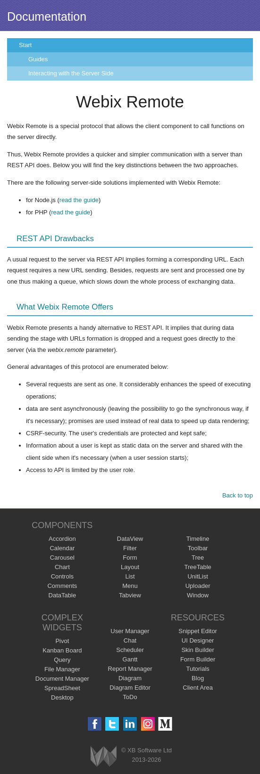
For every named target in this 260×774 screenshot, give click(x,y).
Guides (38, 59)
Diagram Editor (130, 687)
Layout (130, 566)
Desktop (62, 697)
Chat (130, 640)
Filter (130, 548)
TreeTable (197, 566)
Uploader (197, 585)
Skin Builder (197, 649)
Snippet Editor (197, 631)
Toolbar (198, 548)
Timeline (198, 538)
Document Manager (62, 678)
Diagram (130, 678)
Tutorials (197, 668)
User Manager (129, 631)
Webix (104, 756)
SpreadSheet (62, 688)
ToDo (130, 697)
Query (62, 659)
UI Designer (198, 640)
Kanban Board (62, 650)
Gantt (130, 659)
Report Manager (130, 668)
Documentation (46, 16)
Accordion (62, 538)
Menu (130, 585)
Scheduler (130, 649)
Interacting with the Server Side (71, 73)
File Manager (62, 669)
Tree (198, 557)
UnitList (197, 576)
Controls (62, 576)
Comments (62, 585)
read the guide (79, 200)
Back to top (237, 495)
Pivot (62, 640)
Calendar (62, 548)
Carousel (62, 557)
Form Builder (197, 659)
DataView (130, 538)
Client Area (198, 687)
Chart (62, 566)
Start (25, 45)
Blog (198, 678)
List (129, 576)
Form (130, 557)
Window (198, 595)
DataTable (62, 595)
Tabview (130, 595)
